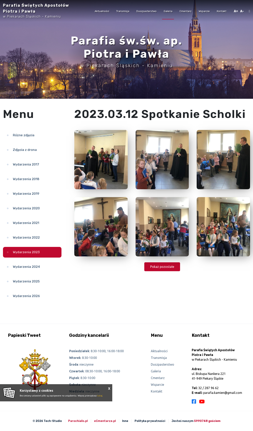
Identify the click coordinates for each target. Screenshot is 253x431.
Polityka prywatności (150, 421)
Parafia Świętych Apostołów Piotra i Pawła (36, 10)
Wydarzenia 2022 (26, 237)
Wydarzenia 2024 (26, 267)
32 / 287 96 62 (208, 388)
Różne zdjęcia (23, 135)
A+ (236, 11)
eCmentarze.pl (105, 421)
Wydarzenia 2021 (26, 223)
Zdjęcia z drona (25, 150)
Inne (125, 421)
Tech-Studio (53, 421)
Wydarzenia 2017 (26, 164)
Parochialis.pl (78, 421)
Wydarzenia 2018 (26, 179)
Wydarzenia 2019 (26, 194)
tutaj (99, 395)
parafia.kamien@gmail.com (222, 392)
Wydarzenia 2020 (26, 208)
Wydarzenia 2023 (26, 252)
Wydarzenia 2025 (26, 281)
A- (242, 11)
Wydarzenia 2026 (26, 296)
